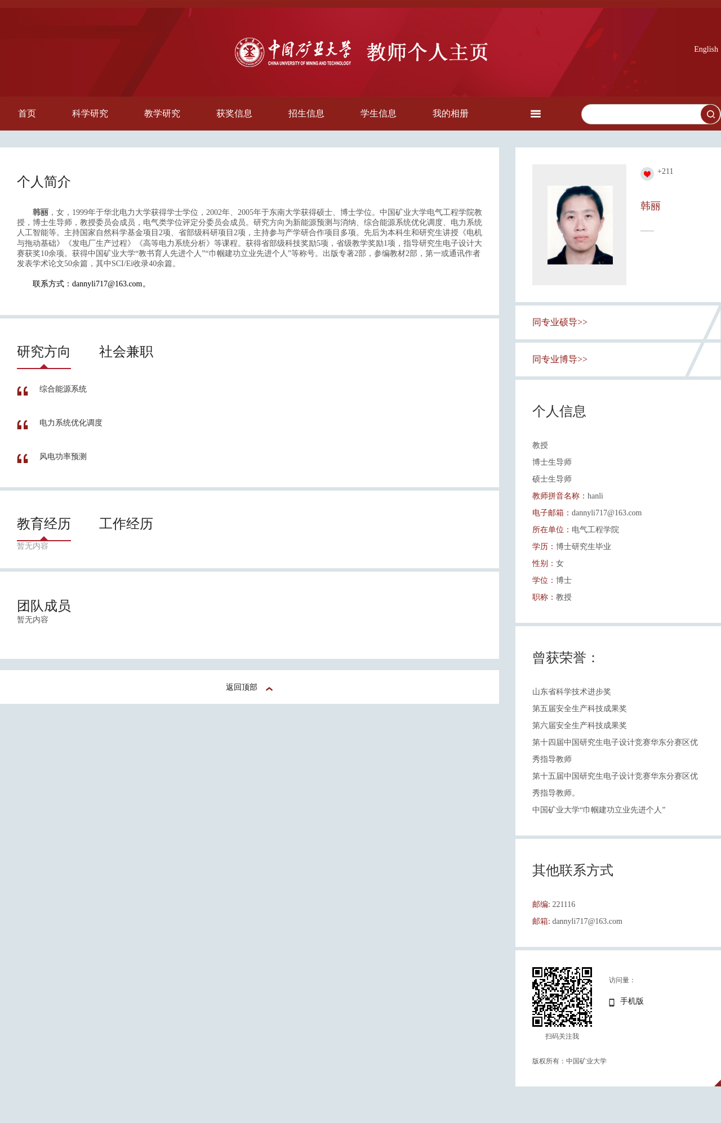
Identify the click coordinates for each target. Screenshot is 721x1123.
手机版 (632, 1001)
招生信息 (306, 113)
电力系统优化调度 (71, 423)
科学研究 (90, 113)
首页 (27, 113)
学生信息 (378, 113)
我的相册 (451, 113)
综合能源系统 (63, 389)
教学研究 (162, 113)
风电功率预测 (63, 456)
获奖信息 (234, 113)
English (706, 49)
